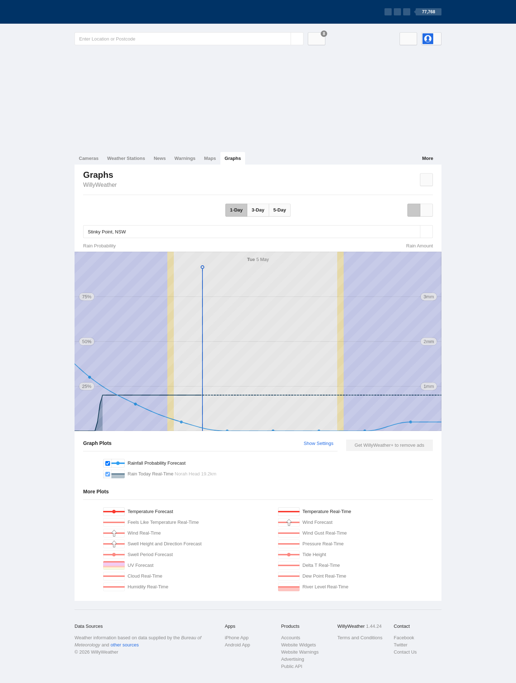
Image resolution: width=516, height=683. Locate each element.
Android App (237, 645)
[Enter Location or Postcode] (189, 38)
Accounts (290, 637)
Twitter (400, 645)
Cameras (89, 158)
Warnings (185, 158)
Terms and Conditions (360, 637)
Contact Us (405, 652)
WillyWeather (100, 185)
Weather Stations (126, 158)
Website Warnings (300, 652)
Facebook (404, 637)
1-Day (236, 210)
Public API (291, 666)
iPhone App (237, 637)
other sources (124, 645)
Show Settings (318, 443)
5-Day (279, 210)
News (160, 158)
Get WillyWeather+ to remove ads (389, 445)
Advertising (292, 659)
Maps (210, 158)
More (427, 158)
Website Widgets (298, 645)
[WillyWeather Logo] (108, 11)
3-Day (258, 210)
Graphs (233, 158)
